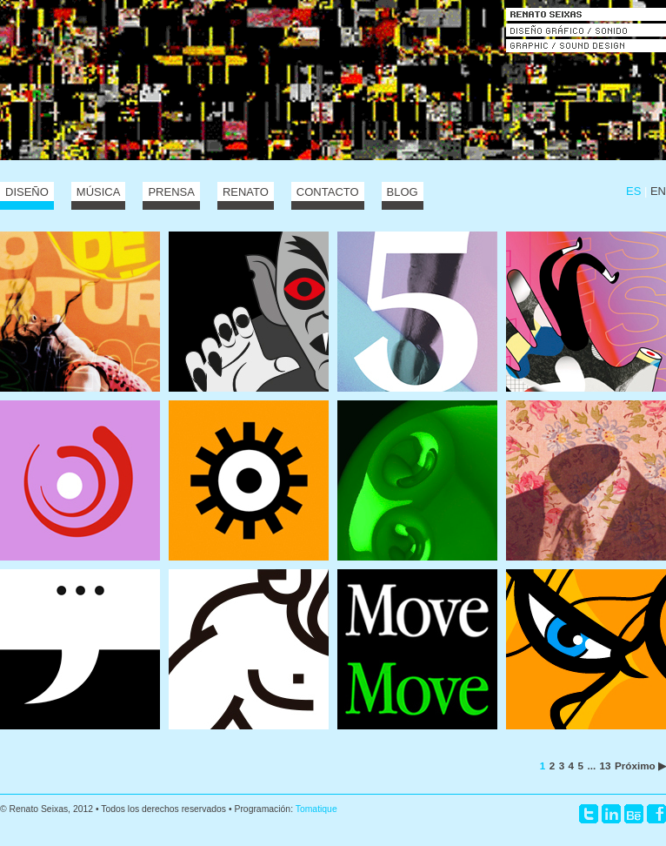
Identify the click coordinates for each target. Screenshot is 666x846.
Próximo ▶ (640, 765)
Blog (402, 191)
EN (658, 191)
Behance (633, 813)
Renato (246, 191)
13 (605, 765)
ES (633, 191)
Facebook (656, 813)
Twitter (588, 813)
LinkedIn (611, 813)
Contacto (327, 191)
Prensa (171, 191)
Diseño (27, 191)
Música (99, 191)
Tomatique (316, 809)
